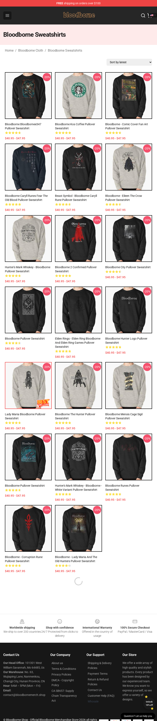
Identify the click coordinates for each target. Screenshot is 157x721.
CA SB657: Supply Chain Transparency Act (64, 685)
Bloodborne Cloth (30, 50)
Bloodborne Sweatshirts (65, 50)
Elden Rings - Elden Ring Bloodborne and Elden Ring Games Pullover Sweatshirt (77, 342)
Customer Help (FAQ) (101, 686)
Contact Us (95, 680)
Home (9, 50)
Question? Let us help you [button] (138, 716)
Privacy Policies (61, 664)
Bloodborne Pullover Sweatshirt (25, 338)
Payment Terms (98, 664)
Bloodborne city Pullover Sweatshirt (128, 267)
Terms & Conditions (64, 659)
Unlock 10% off (149, 703)
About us (57, 653)
